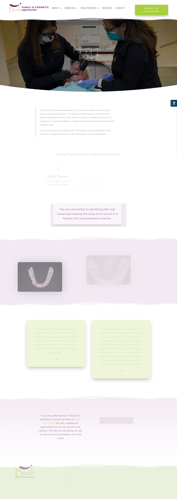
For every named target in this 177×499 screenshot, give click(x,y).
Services (70, 8)
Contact (120, 8)
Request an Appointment (151, 10)
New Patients (89, 8)
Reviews (107, 8)
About (55, 8)
